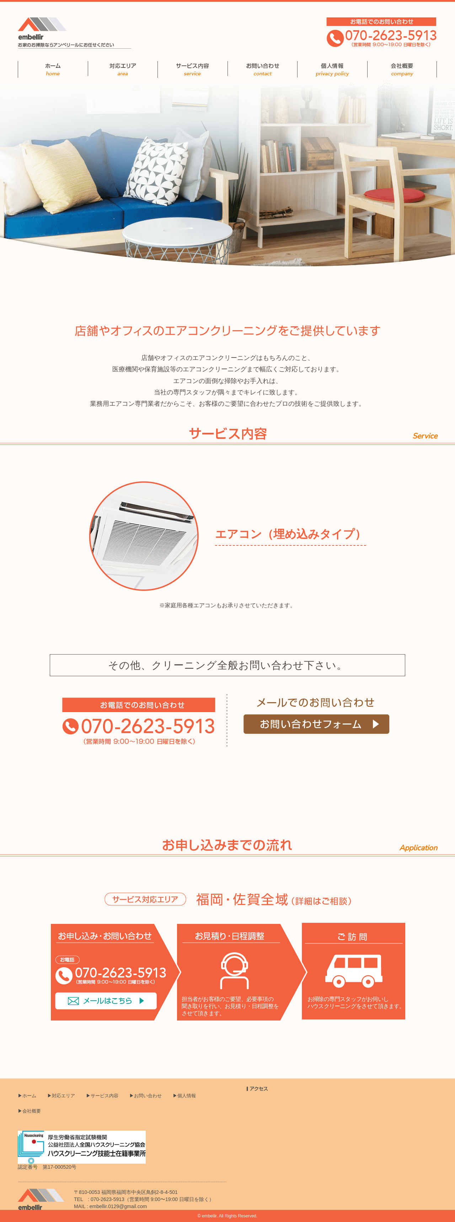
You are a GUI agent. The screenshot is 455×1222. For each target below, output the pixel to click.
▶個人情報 (184, 1095)
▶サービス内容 (102, 1095)
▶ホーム (27, 1095)
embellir (209, 1215)
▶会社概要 (29, 1111)
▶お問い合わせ (145, 1095)
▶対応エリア (61, 1095)
